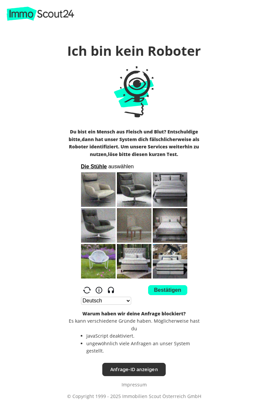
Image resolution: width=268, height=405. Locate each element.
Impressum (134, 384)
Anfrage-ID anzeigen (134, 369)
